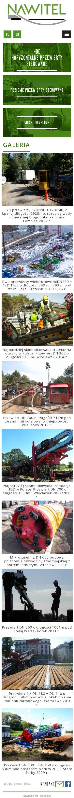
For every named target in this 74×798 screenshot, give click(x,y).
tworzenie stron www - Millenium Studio (37, 795)
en (17, 34)
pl (7, 34)
